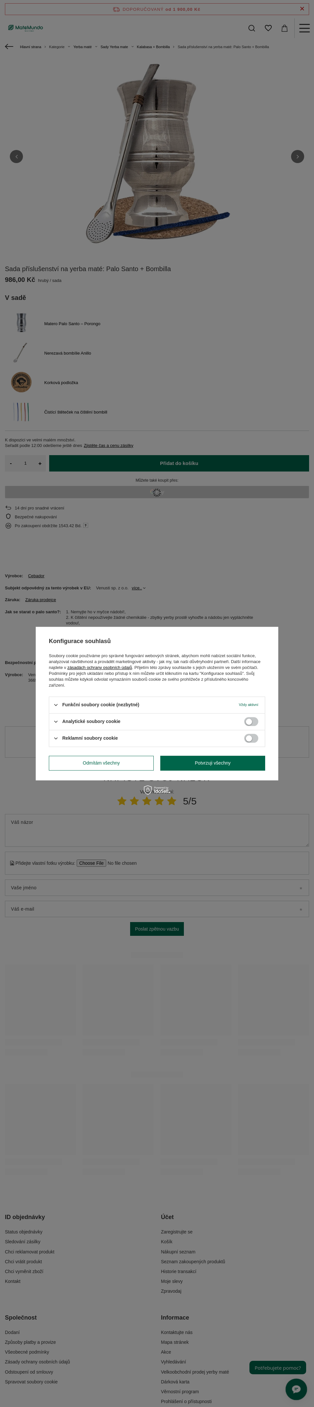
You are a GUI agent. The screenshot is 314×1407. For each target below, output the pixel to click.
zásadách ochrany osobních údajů (99, 667)
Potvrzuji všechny (213, 763)
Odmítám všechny (101, 763)
